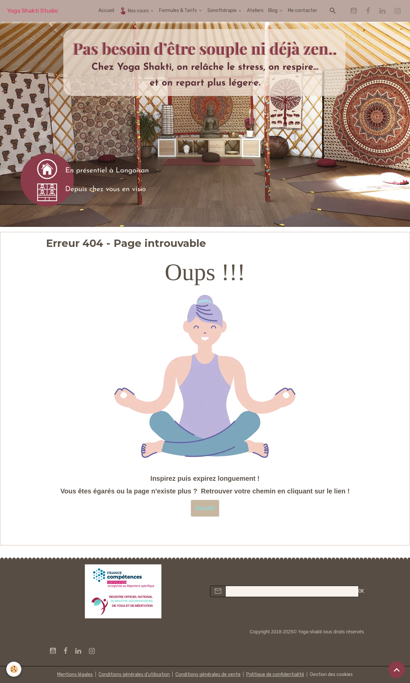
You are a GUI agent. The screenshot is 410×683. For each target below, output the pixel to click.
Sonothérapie (222, 10)
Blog (273, 10)
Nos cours (134, 10)
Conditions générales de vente (208, 674)
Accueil (106, 10)
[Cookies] (14, 669)
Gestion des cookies (331, 674)
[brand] (32, 11)
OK (361, 591)
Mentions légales (75, 674)
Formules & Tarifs (178, 10)
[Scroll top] (396, 669)
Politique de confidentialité (275, 674)
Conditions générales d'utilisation (134, 674)
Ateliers (255, 10)
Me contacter (302, 10)
